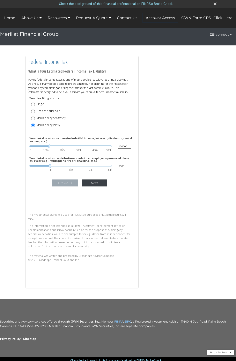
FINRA (118, 321)
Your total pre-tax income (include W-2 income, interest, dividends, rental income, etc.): (80, 139)
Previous (65, 183)
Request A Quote (92, 18)
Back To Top (220, 352)
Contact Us (127, 18)
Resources (57, 18)
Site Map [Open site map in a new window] (29, 339)
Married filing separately (51, 118)
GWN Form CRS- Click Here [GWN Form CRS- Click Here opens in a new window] (207, 18)
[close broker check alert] (215, 3)
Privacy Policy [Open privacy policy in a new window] (10, 339)
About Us (29, 18)
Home (9, 18)
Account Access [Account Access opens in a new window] (160, 18)
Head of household (48, 111)
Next (94, 183)
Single (40, 104)
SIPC (127, 321)
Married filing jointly (48, 125)
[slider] (70, 146)
